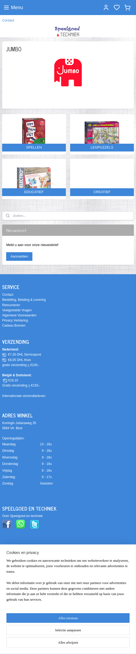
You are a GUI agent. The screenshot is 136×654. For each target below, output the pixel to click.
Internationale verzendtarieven (23, 396)
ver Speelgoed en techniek (24, 516)
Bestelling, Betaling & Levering (24, 300)
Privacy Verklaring (15, 320)
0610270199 (43, 616)
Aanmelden (19, 256)
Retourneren (11, 305)
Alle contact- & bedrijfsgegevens (25, 626)
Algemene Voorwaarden (19, 315)
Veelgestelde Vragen (17, 310)
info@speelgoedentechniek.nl (23, 605)
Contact (8, 20)
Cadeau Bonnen (13, 325)
